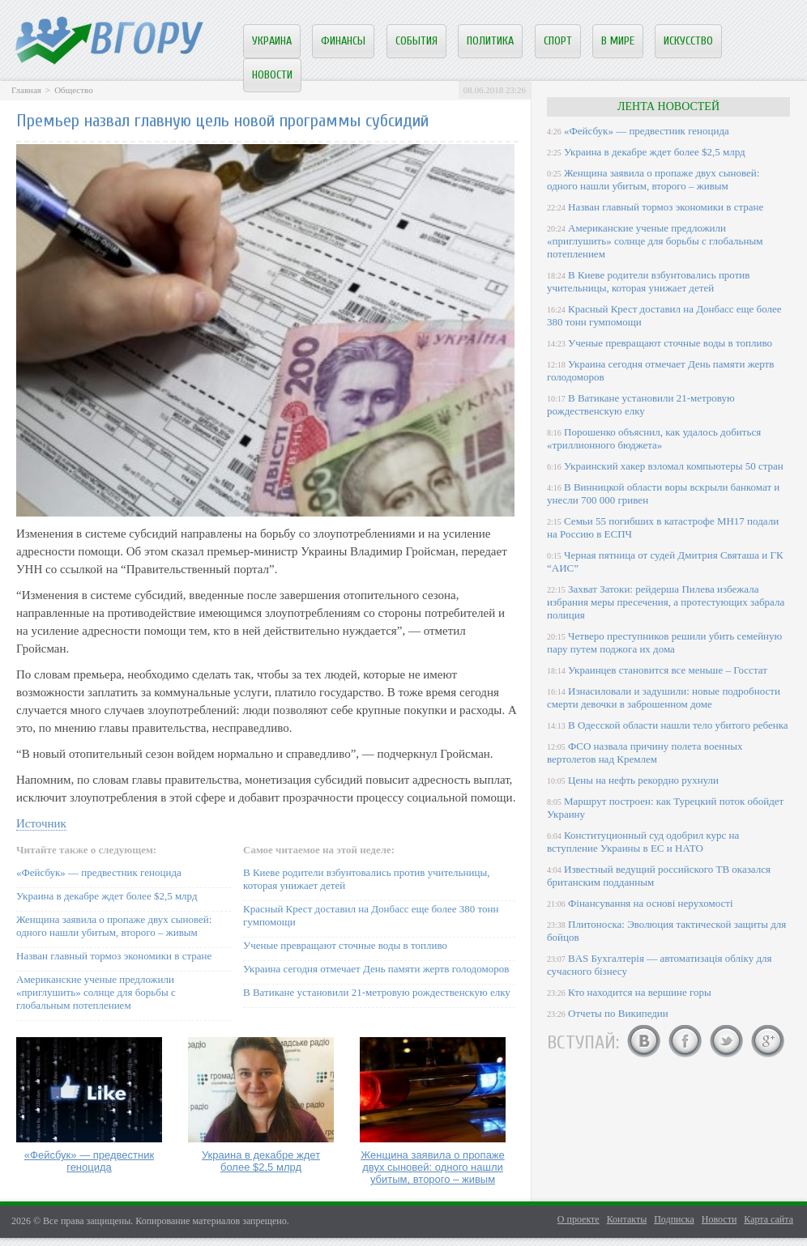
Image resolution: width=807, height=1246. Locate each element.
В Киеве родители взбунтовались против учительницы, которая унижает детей (648, 281)
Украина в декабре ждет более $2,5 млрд (107, 896)
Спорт (558, 41)
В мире (617, 41)
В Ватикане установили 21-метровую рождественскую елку (376, 992)
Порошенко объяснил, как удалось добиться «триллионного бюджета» (654, 438)
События (416, 41)
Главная (26, 90)
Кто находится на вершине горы (639, 992)
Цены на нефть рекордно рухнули (643, 780)
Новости (272, 75)
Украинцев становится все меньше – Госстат (667, 670)
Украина (272, 41)
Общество (73, 90)
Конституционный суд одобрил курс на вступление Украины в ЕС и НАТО (643, 841)
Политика (490, 41)
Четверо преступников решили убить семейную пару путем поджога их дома (664, 642)
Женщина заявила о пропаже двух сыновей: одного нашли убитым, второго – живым (113, 925)
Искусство (688, 41)
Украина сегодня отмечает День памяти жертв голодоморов (376, 969)
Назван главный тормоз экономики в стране (113, 956)
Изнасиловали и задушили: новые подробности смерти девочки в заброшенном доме (663, 697)
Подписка (674, 1219)
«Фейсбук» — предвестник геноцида (98, 872)
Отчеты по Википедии (618, 1013)
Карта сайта (768, 1219)
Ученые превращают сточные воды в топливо (345, 945)
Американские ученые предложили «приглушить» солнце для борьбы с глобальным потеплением (96, 992)
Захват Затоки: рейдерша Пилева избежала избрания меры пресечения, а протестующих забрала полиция (665, 602)
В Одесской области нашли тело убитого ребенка (678, 725)
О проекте (578, 1219)
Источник (41, 823)
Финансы (343, 41)
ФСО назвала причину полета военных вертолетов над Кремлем (644, 752)
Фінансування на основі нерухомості (650, 903)
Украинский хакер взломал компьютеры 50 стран (674, 466)
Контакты (627, 1219)
